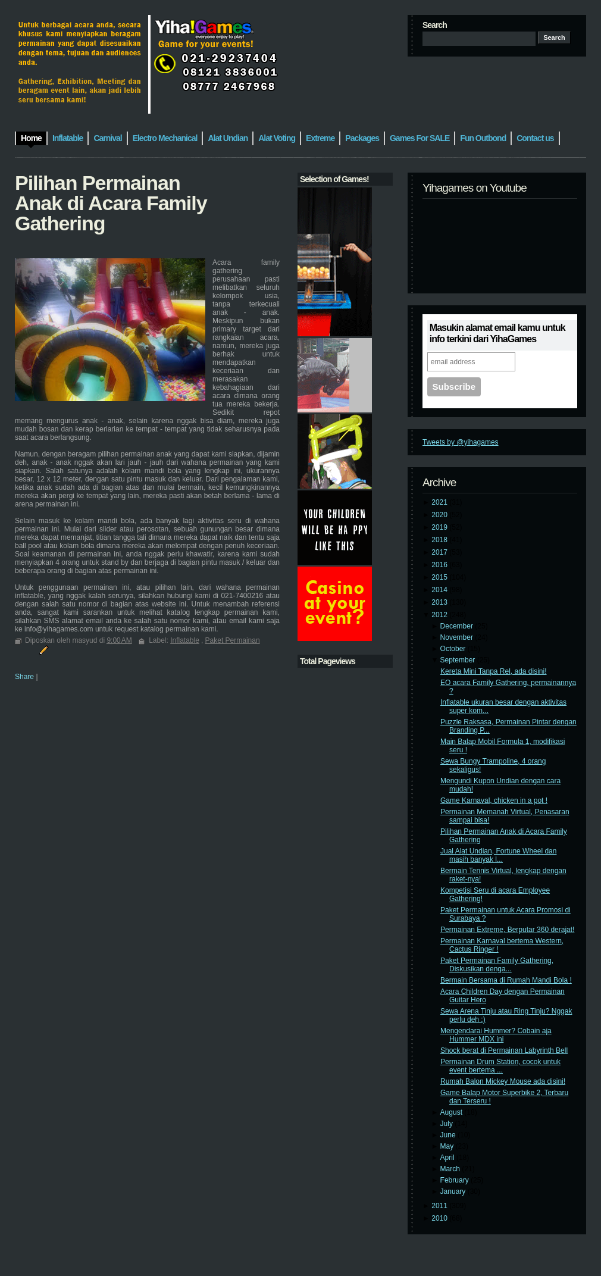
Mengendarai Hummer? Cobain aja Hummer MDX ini (496, 1035)
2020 (440, 515)
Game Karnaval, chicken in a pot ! (493, 800)
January (454, 1191)
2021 (440, 502)
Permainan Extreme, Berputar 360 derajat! (507, 929)
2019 (440, 527)
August (452, 1112)
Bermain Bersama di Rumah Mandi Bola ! (506, 980)
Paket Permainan (232, 640)
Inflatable (184, 640)
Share (24, 677)
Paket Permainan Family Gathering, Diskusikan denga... (496, 964)
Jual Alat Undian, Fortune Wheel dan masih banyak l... (498, 855)
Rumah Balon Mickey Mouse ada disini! (502, 1081)
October (454, 649)
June (449, 1135)
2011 (440, 1206)
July (447, 1123)
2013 (440, 602)
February (455, 1180)
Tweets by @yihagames (460, 442)
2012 (440, 615)
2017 (440, 552)
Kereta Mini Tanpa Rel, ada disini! (493, 671)
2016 (440, 565)
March (451, 1169)
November (457, 637)
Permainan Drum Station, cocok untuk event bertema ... (500, 1066)
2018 (440, 540)
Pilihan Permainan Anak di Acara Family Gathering (111, 202)
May (448, 1146)
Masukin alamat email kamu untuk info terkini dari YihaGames (497, 333)
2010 (440, 1218)
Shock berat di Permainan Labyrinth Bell (504, 1050)
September (458, 660)
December (457, 626)
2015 (440, 577)
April (448, 1157)
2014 (440, 590)
